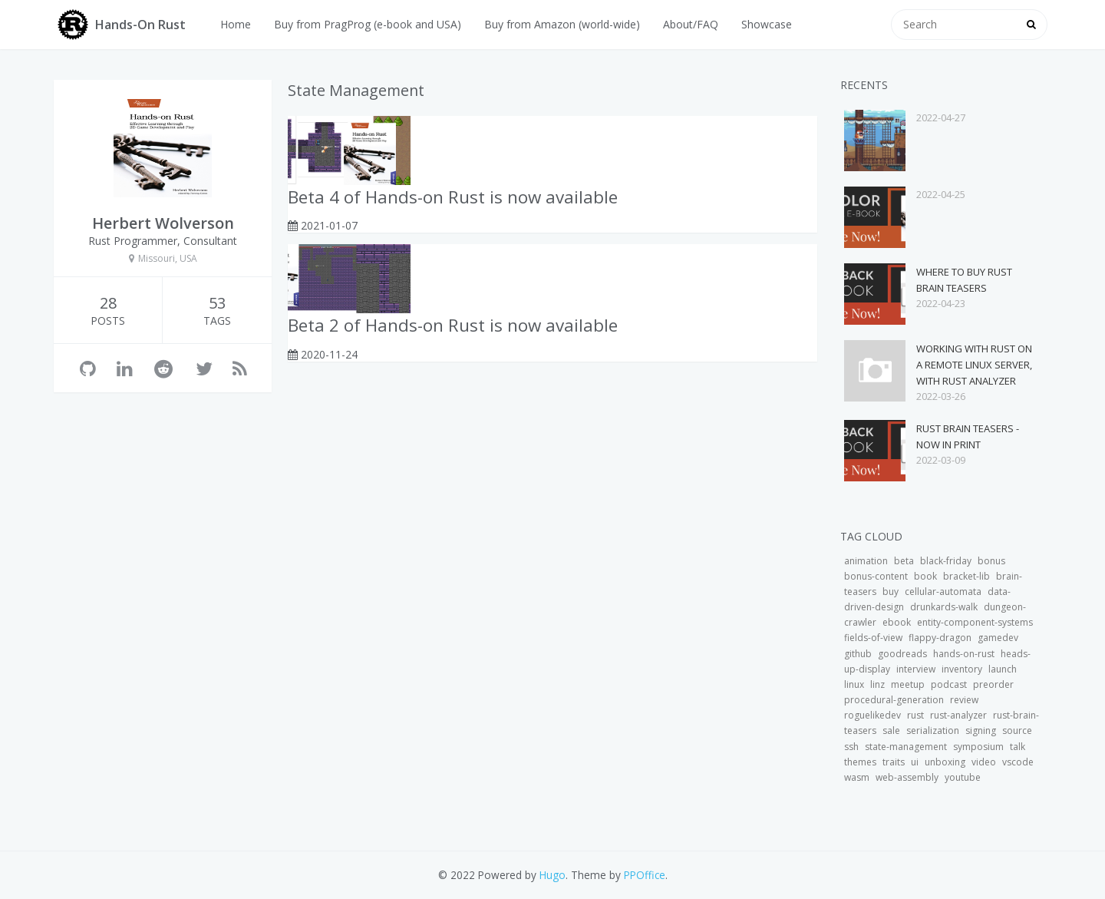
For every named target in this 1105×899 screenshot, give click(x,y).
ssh (851, 746)
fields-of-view (873, 637)
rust (915, 715)
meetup (908, 684)
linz (877, 684)
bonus (991, 560)
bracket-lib (966, 576)
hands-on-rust (964, 653)
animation (866, 560)
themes (860, 761)
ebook (896, 622)
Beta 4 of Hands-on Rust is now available (453, 197)
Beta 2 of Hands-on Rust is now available (453, 325)
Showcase (766, 24)
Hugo (552, 875)
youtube (963, 777)
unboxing (945, 761)
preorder (993, 684)
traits (893, 761)
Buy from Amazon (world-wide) (562, 24)
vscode (1018, 761)
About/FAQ (690, 24)
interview (915, 669)
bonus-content (876, 576)
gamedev (998, 637)
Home (235, 24)
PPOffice (644, 875)
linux (854, 684)
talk (1017, 746)
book (925, 576)
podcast (949, 684)
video (983, 761)
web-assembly (907, 777)
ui (915, 761)
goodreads (902, 653)
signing (980, 730)
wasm (856, 777)
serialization (932, 730)
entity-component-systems (975, 622)
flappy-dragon (940, 637)
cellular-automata (943, 591)
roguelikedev (872, 715)
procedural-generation (894, 699)
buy (890, 591)
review (964, 699)
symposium (978, 746)
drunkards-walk (944, 606)
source (1017, 730)
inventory (962, 669)
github (858, 653)
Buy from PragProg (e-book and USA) (367, 24)
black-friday (945, 560)
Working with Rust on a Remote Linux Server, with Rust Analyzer (974, 365)
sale (891, 730)
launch (1002, 669)
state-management (906, 746)
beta (904, 560)
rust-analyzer (958, 715)
